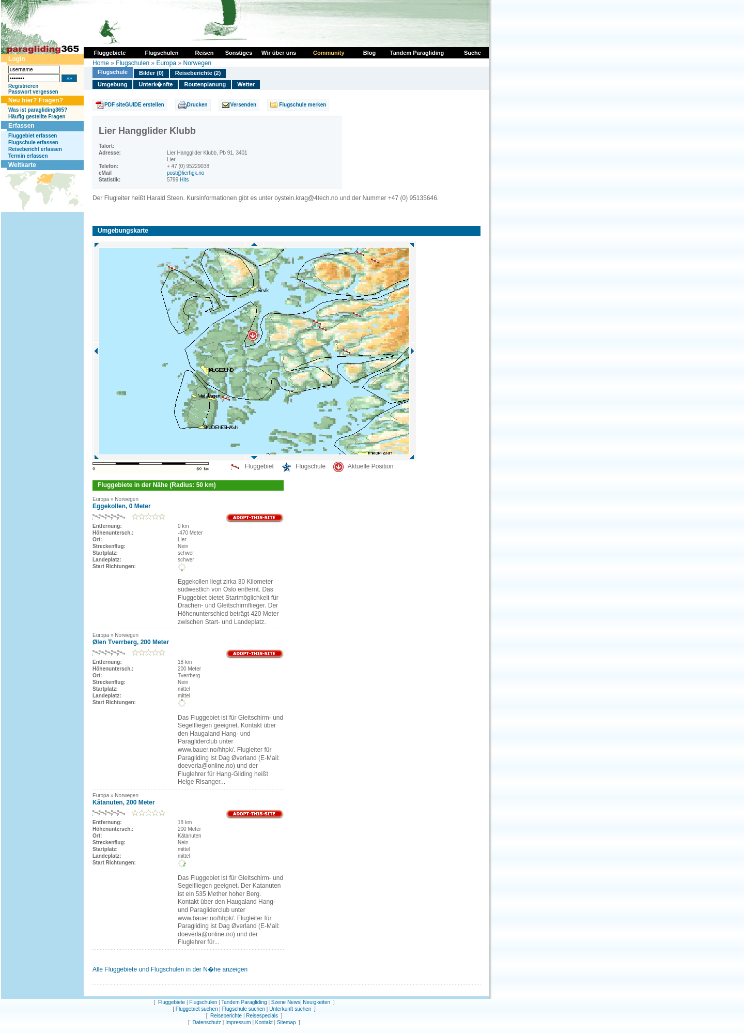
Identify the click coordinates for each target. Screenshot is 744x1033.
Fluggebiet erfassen (32, 136)
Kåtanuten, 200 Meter (123, 802)
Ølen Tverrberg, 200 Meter (130, 642)
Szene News (285, 1002)
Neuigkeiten (316, 1002)
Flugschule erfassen (33, 142)
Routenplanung (205, 84)
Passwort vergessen (33, 92)
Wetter (246, 84)
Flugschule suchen (243, 1009)
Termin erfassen (28, 156)
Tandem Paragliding (244, 1002)
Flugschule (113, 72)
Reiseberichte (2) (198, 73)
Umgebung (112, 84)
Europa (166, 63)
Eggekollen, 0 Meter (121, 506)
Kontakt (264, 1022)
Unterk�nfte (155, 84)
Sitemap (286, 1022)
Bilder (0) (151, 73)
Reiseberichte (226, 1016)
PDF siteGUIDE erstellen (134, 105)
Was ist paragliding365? (37, 110)
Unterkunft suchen (290, 1009)
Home (100, 63)
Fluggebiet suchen (197, 1009)
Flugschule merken (302, 105)
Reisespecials (262, 1016)
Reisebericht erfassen (35, 149)
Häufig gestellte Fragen (37, 116)
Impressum (238, 1022)
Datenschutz (206, 1022)
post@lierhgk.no (185, 173)
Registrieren (23, 86)
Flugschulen (132, 63)
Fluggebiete (171, 1002)
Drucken (197, 105)
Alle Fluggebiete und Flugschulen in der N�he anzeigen (169, 969)
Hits (184, 180)
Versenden (243, 105)
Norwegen (197, 63)
